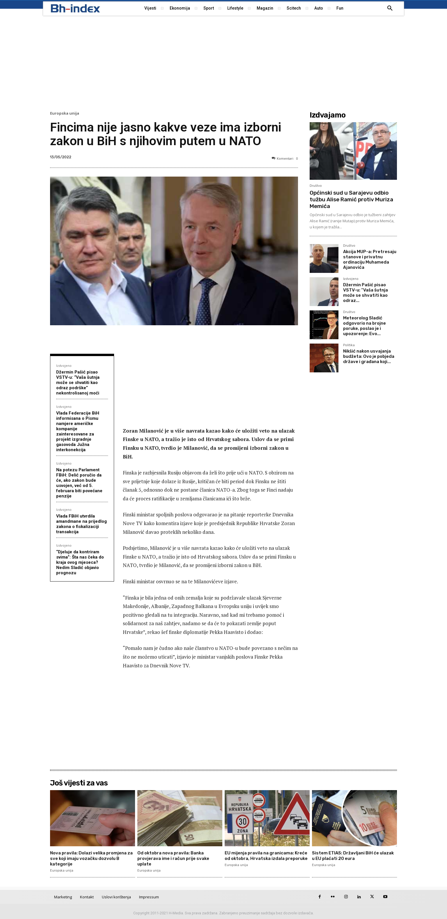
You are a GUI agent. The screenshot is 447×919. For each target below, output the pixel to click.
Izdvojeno (64, 365)
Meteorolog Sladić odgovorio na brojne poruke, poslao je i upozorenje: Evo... (364, 325)
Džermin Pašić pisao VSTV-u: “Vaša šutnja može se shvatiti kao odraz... (365, 292)
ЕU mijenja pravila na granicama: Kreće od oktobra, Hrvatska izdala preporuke (264, 858)
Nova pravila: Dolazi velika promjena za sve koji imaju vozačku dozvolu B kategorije (91, 858)
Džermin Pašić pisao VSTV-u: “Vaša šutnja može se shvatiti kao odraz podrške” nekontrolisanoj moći (78, 382)
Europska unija (64, 113)
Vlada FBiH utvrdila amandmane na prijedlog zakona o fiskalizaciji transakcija (81, 523)
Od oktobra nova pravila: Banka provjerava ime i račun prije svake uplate (176, 858)
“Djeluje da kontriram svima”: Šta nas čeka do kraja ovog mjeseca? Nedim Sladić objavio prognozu (80, 562)
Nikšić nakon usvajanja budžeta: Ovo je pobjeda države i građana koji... (368, 356)
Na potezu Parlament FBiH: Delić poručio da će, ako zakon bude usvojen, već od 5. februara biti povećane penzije (79, 483)
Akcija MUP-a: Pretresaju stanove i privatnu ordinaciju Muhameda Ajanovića (369, 259)
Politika (349, 345)
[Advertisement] (223, 62)
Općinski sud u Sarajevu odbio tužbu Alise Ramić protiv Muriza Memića (351, 199)
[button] (390, 8)
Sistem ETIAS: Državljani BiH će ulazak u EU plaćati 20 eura (348, 855)
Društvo (316, 185)
